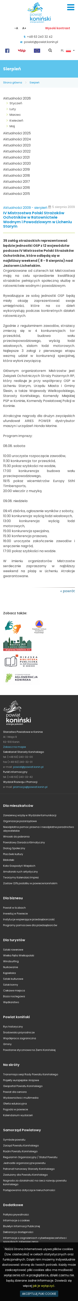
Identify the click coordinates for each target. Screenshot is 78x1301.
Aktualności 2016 (16, 187)
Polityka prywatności (16, 1214)
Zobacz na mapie (14, 747)
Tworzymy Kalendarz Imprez (21, 877)
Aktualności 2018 (16, 175)
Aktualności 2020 (17, 163)
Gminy (7, 1044)
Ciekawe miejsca (14, 990)
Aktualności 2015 (16, 193)
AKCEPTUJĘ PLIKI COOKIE (39, 1294)
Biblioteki (8, 860)
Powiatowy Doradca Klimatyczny (24, 842)
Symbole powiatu (14, 1139)
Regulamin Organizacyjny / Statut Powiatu (30, 1157)
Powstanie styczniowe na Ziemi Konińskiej (29, 1050)
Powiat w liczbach (14, 907)
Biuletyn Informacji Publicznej (21, 1226)
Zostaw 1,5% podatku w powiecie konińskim (30, 883)
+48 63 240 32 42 (39, 37)
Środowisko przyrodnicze (19, 1032)
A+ (24, 28)
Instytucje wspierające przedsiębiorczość (29, 919)
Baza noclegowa (14, 996)
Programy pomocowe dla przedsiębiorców (30, 925)
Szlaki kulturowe (13, 979)
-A (16, 28)
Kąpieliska (9, 973)
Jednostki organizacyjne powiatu (24, 1163)
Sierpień (35, 82)
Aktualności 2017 (16, 181)
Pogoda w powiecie (15, 1109)
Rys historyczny (13, 1026)
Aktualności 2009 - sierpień (25, 207)
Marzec (15, 114)
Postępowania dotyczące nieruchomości (29, 1190)
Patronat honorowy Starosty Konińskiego (28, 1169)
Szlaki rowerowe (13, 949)
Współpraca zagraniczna (19, 1038)
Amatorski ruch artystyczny (20, 871)
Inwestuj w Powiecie (15, 913)
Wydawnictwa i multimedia (20, 1097)
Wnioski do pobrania (16, 836)
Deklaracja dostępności (18, 1232)
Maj (12, 126)
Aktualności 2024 (17, 139)
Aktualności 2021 (16, 157)
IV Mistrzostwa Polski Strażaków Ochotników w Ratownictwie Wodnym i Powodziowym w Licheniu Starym (37, 220)
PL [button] (66, 51)
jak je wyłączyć (43, 1286)
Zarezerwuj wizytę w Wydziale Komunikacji (29, 815)
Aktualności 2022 (17, 151)
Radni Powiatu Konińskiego (20, 1151)
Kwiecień (16, 120)
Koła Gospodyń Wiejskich (19, 866)
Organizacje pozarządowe (20, 821)
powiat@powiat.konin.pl (41, 42)
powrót (69, 591)
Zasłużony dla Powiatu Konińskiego (25, 1174)
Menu (71, 7)
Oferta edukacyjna (15, 1103)
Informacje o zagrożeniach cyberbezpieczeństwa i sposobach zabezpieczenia (35, 1239)
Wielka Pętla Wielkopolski (18, 955)
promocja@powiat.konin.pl (30, 787)
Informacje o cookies (16, 1220)
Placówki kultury (13, 854)
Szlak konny (10, 984)
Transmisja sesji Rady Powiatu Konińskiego (30, 1074)
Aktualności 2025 (17, 133)
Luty (13, 109)
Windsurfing (11, 961)
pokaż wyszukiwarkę (50, 51)
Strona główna (12, 82)
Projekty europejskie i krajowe (21, 1080)
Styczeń (16, 103)
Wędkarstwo (11, 1002)
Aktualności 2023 (17, 145)
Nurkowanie (10, 967)
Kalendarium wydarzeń (18, 1115)
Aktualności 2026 (17, 98)
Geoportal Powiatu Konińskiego (22, 1086)
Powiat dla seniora (15, 1092)
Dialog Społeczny (14, 848)
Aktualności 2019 (16, 169)
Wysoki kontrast (57, 28)
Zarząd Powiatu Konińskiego (21, 1145)
